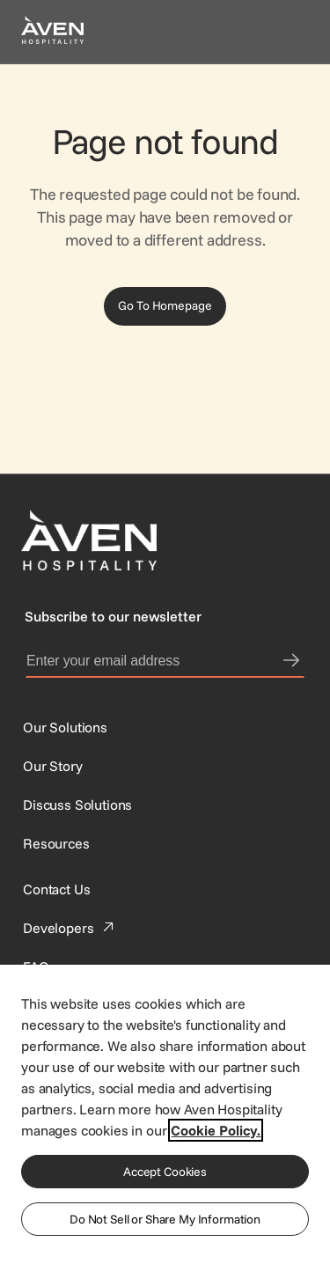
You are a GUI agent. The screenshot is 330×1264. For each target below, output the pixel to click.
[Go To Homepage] (164, 306)
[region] (165, 1113)
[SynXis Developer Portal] (52, 765)
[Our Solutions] (65, 727)
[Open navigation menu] (288, 31)
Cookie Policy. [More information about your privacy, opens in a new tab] (215, 1130)
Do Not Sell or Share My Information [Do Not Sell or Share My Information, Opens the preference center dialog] (165, 1219)
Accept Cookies (165, 1171)
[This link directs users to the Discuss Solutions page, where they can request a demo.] (77, 804)
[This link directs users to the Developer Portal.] (70, 927)
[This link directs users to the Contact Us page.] (56, 889)
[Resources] (56, 843)
